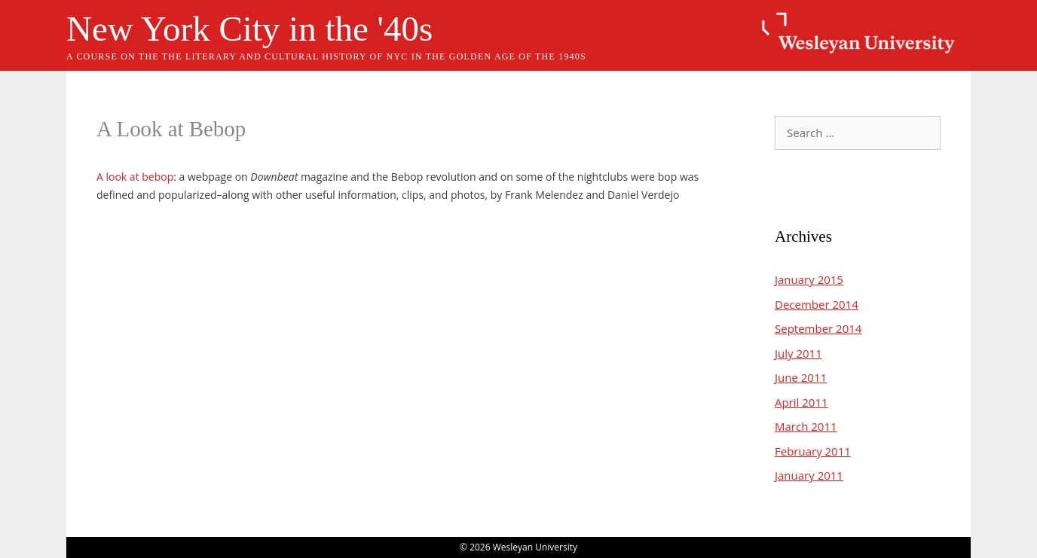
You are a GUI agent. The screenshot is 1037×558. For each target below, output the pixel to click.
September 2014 (818, 328)
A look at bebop (134, 176)
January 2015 (809, 279)
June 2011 (801, 377)
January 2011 (809, 475)
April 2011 (801, 402)
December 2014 (816, 304)
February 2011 (813, 451)
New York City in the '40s (249, 28)
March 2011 (806, 426)
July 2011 (798, 353)
